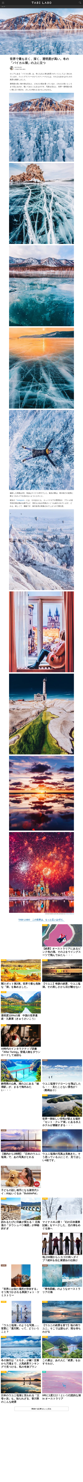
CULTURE (4, 1060)
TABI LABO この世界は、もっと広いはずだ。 (41, 920)
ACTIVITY (45, 925)
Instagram (20, 500)
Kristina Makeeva (70, 914)
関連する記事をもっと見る (41, 1409)
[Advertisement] (41, 1449)
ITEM (44, 1372)
